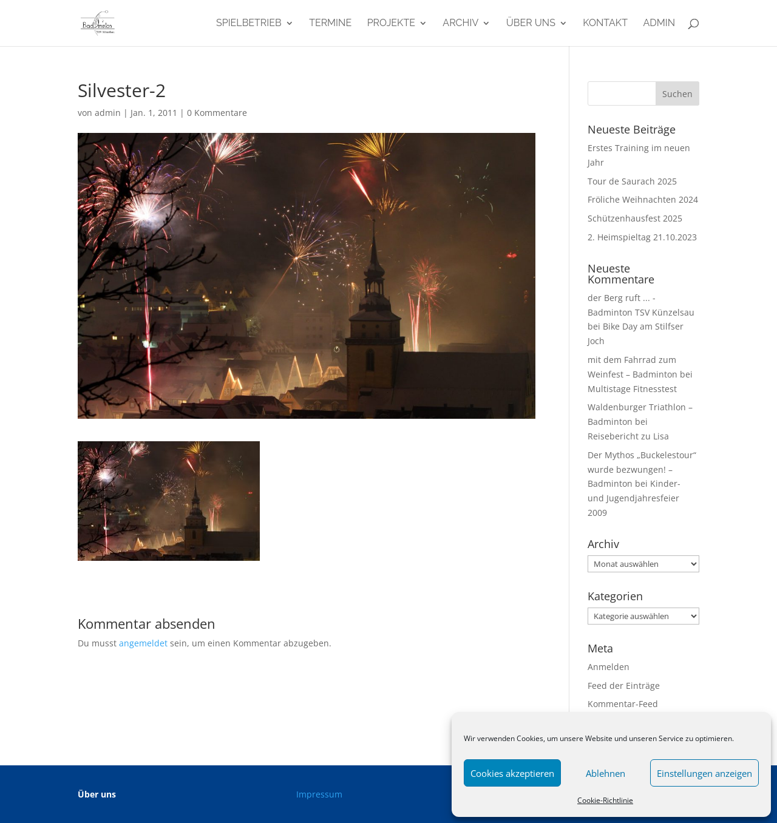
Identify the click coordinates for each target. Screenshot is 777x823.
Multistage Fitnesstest (632, 389)
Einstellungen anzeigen (704, 773)
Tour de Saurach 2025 (632, 181)
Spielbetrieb (249, 24)
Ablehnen (605, 773)
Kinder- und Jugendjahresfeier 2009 (634, 498)
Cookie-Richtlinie (605, 800)
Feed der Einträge (624, 685)
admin (659, 24)
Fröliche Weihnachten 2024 (643, 199)
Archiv (460, 24)
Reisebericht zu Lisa (628, 436)
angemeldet (143, 643)
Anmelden (608, 666)
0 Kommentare (217, 112)
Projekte (391, 24)
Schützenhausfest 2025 (635, 218)
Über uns (530, 24)
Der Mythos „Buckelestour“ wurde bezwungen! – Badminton (642, 469)
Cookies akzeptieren (512, 773)
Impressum (319, 794)
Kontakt (605, 24)
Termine (330, 24)
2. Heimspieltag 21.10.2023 (642, 237)
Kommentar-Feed (623, 704)
